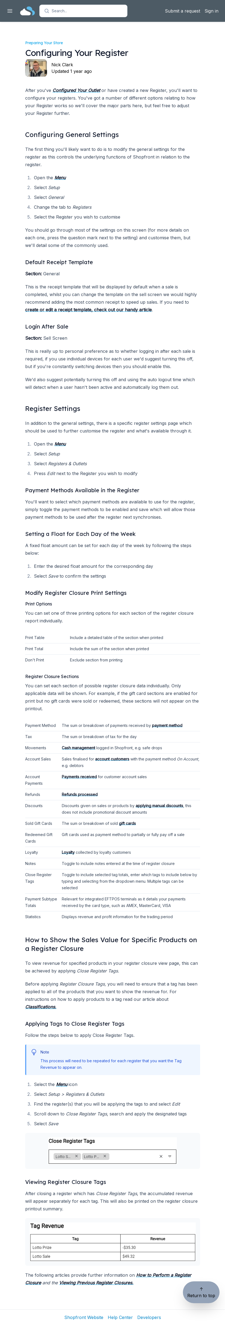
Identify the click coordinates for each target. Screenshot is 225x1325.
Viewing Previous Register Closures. (96, 1282)
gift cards (127, 823)
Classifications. (40, 1007)
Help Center (120, 1317)
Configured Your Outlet (76, 90)
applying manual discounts (159, 805)
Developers (149, 1317)
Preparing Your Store (44, 42)
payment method (167, 725)
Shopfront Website (83, 1317)
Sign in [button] (211, 11)
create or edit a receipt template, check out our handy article (88, 309)
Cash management (78, 747)
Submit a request (182, 11)
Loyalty (68, 852)
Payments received (79, 776)
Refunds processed (80, 794)
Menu (60, 177)
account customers (112, 759)
